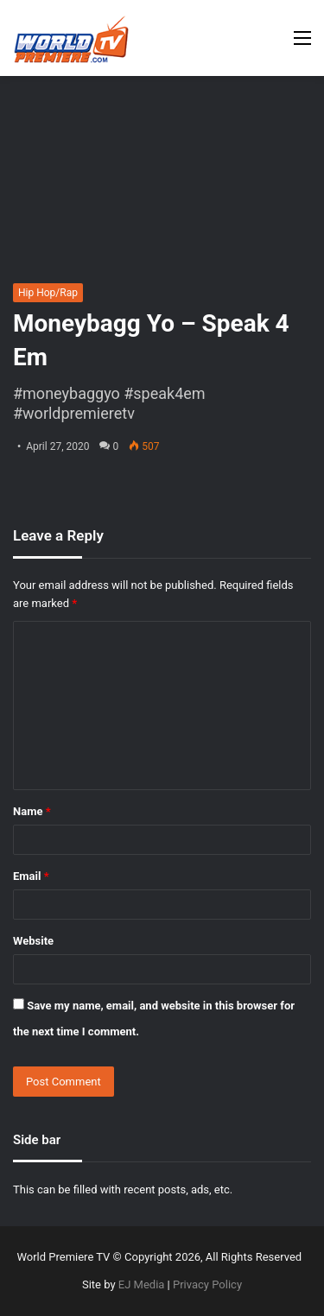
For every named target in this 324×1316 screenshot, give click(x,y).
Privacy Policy (207, 1284)
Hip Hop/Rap (48, 293)
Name (32, 811)
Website (33, 940)
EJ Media (141, 1284)
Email (31, 876)
